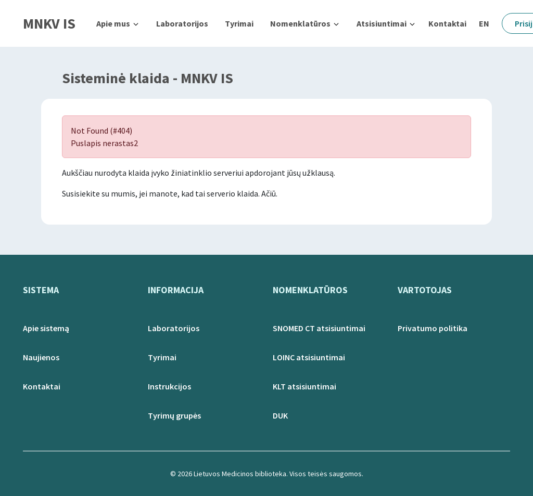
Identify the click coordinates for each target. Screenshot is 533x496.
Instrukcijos (169, 386)
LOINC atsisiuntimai (309, 357)
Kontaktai (447, 23)
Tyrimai (239, 23)
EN (484, 23)
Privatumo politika (432, 328)
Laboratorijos (182, 23)
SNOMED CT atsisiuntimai (319, 328)
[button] (118, 23)
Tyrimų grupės (174, 415)
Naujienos (41, 357)
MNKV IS (49, 23)
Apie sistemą (46, 328)
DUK (280, 415)
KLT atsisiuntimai (304, 386)
